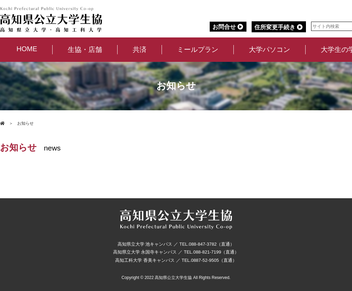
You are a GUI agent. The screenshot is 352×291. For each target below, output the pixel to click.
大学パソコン (269, 49)
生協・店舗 (84, 49)
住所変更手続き (279, 27)
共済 (139, 49)
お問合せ (228, 27)
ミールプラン (197, 49)
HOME (26, 49)
